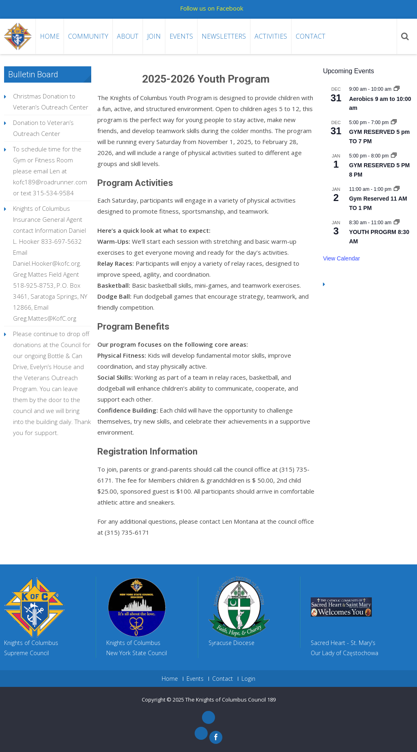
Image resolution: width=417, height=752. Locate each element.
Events (181, 36)
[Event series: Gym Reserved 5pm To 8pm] (396, 189)
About (127, 36)
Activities (271, 36)
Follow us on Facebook (211, 8)
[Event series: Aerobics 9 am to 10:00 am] (396, 89)
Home (49, 36)
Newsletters (224, 36)
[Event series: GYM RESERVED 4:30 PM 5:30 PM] (394, 156)
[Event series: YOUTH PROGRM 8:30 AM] (396, 222)
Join (154, 36)
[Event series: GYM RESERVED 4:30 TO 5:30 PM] (394, 122)
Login (248, 679)
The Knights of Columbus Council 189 (230, 699)
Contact (310, 36)
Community (88, 36)
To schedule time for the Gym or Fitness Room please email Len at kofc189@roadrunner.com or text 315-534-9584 (50, 171)
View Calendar (341, 258)
